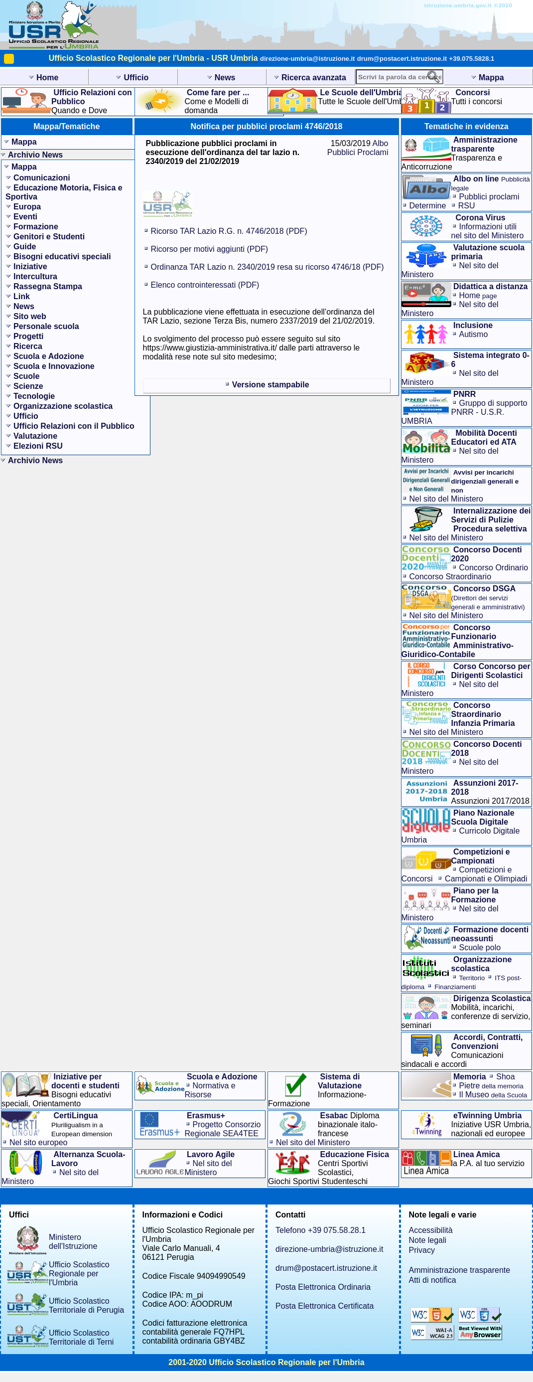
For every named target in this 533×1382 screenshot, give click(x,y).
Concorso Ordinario (494, 567)
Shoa (505, 1076)
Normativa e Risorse (210, 1090)
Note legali (428, 1240)
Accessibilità (431, 1230)
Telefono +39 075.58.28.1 (320, 1230)
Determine (427, 205)
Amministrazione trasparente (460, 1270)
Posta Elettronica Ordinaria (323, 1287)
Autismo (473, 334)
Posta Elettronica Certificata (324, 1306)
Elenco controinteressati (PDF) (205, 285)
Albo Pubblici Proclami (358, 148)
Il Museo (493, 1094)
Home (478, 295)
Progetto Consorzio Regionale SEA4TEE (223, 1129)
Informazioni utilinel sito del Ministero (487, 231)
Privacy (422, 1250)
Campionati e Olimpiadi (486, 878)
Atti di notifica (432, 1280)
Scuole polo (480, 947)
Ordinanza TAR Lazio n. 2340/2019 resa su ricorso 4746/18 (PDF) (267, 267)
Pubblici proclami (489, 196)
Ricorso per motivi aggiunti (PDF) (209, 249)
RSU (466, 205)
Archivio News (35, 155)
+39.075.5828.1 (472, 58)
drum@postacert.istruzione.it (402, 58)
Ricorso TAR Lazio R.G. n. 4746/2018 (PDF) (229, 231)
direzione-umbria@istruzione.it (307, 58)
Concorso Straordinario (450, 576)
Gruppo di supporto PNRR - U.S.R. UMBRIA (464, 412)
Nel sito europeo (38, 1142)
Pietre (491, 1085)
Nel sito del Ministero (446, 499)
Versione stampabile (270, 384)
